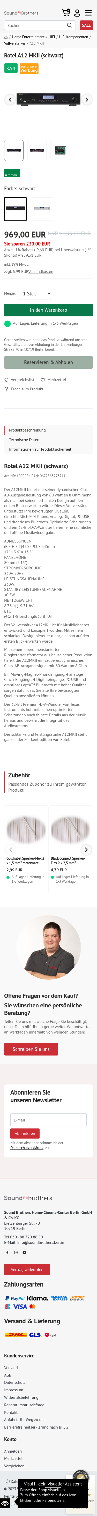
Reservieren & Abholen (48, 362)
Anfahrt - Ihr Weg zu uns (24, 1419)
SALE (86, 25)
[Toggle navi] (88, 12)
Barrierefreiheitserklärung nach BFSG (36, 1427)
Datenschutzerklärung (27, 1147)
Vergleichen (14, 1465)
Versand (11, 1367)
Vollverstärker (14, 43)
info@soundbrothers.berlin (40, 1242)
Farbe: (10, 188)
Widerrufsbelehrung (21, 1397)
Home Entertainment (28, 37)
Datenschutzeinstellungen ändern (35, 1481)
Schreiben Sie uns (31, 1049)
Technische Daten (24, 439)
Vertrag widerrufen (27, 1269)
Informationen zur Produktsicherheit (40, 449)
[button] (77, 12)
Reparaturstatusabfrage (24, 1404)
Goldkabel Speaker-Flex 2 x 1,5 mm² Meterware (25, 860)
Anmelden (13, 1451)
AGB (7, 1375)
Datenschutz (15, 1382)
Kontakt (11, 1412)
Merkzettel (13, 1458)
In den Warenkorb (48, 310)
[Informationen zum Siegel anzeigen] (80, 1508)
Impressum (13, 1389)
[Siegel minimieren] (89, 1477)
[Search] (40, 25)
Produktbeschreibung (27, 430)
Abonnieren (25, 1133)
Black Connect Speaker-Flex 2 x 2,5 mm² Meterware (68, 863)
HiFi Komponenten (73, 37)
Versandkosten (40, 271)
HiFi (52, 37)
